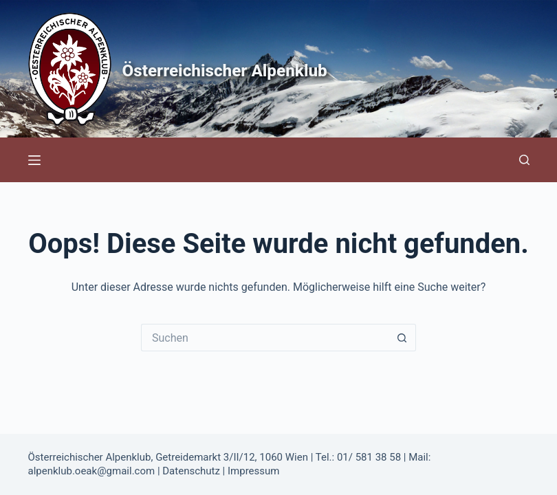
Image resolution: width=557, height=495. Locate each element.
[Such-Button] (402, 337)
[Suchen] (524, 160)
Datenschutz (191, 471)
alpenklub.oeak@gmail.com (91, 471)
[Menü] (34, 160)
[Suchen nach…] (265, 337)
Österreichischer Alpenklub (249, 69)
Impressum (253, 471)
